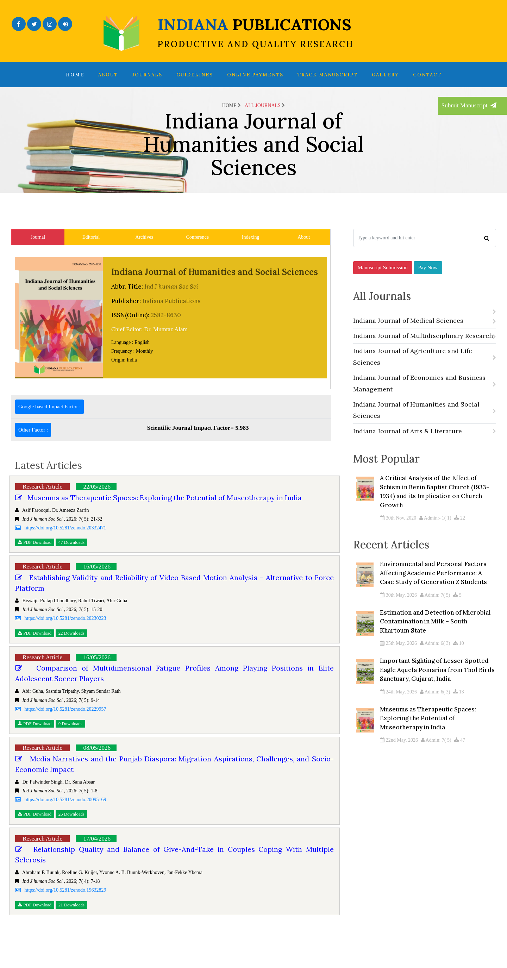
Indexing (250, 237)
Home (75, 75)
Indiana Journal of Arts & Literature (424, 440)
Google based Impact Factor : (49, 406)
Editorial (91, 237)
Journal (38, 237)
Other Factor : (33, 430)
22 (459, 530)
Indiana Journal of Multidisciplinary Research (424, 344)
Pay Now (428, 273)
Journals (147, 75)
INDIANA (255, 32)
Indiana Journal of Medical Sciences (424, 329)
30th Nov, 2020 (398, 530)
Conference (197, 237)
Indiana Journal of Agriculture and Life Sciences (424, 365)
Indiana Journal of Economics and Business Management (424, 392)
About (108, 75)
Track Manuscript (328, 75)
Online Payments (255, 75)
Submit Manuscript (469, 105)
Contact (427, 75)
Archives (144, 237)
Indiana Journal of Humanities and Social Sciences (424, 418)
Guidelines (194, 75)
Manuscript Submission (383, 273)
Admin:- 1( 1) (435, 530)
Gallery (385, 75)
